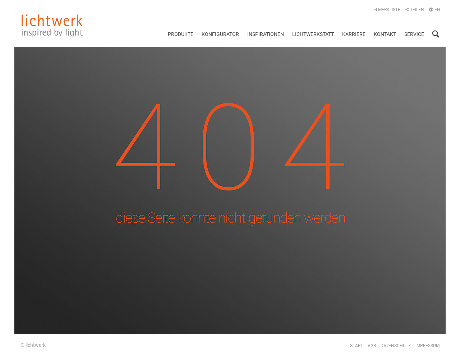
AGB (372, 345)
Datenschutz (396, 345)
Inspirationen (265, 34)
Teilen (414, 9)
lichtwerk (52, 25)
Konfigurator (220, 34)
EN (434, 9)
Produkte (180, 34)
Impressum (427, 345)
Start (356, 345)
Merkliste (386, 9)
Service (414, 34)
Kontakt (385, 34)
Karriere (353, 34)
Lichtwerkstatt (313, 34)
